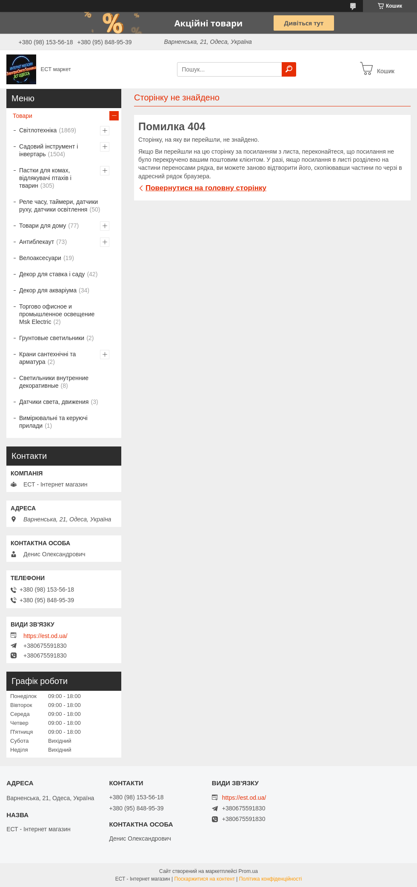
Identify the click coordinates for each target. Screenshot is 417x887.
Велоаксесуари (40, 258)
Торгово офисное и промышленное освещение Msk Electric (56, 314)
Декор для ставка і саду (52, 274)
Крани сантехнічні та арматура (47, 358)
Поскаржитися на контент (204, 879)
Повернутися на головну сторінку (206, 188)
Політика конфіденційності (270, 879)
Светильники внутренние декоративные (54, 382)
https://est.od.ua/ (45, 635)
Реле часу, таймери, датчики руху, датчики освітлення (58, 205)
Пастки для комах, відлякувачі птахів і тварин (45, 178)
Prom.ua (248, 871)
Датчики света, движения (54, 401)
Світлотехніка (38, 130)
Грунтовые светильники (51, 338)
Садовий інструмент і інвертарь (48, 150)
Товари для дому (42, 225)
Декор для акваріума (48, 290)
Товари (22, 115)
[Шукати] (289, 69)
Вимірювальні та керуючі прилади (53, 422)
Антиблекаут (36, 241)
